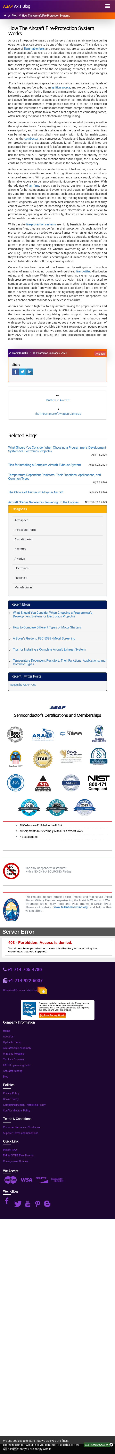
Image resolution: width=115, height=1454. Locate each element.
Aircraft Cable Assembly (17, 1048)
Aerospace (21, 520)
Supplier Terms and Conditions (20, 1133)
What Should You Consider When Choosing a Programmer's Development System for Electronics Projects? (57, 449)
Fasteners (21, 578)
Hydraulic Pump (12, 1042)
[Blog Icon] (48, 1204)
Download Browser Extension (25, 990)
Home (6, 1031)
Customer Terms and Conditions (21, 1127)
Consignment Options (15, 1161)
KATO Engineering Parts (17, 1065)
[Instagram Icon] (8, 1202)
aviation (100, 353)
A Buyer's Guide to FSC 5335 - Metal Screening (44, 638)
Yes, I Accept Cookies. (97, 1444)
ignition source (60, 87)
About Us (8, 1036)
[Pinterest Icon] (38, 1204)
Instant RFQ (10, 1150)
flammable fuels (34, 48)
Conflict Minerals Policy (16, 1110)
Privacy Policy (11, 1093)
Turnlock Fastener (13, 1059)
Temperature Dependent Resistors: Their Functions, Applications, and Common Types (54, 476)
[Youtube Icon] (28, 1204)
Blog (14, 15)
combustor (31, 138)
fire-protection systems (41, 224)
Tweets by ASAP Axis (22, 685)
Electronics (21, 568)
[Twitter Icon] (18, 1204)
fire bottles (83, 271)
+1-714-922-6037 (25, 980)
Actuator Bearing (12, 1071)
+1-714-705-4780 (25, 969)
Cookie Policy (11, 1099)
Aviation (20, 558)
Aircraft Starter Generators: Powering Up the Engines (43, 502)
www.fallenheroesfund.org (71, 907)
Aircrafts (20, 549)
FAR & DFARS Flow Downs (18, 1155)
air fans (34, 185)
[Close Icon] (111, 1445)
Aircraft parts (23, 539)
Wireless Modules (13, 1053)
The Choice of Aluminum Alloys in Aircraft (35, 492)
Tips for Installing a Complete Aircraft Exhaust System (44, 465)
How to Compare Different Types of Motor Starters (47, 627)
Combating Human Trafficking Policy (24, 1105)
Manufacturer (23, 587)
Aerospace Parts (25, 530)
